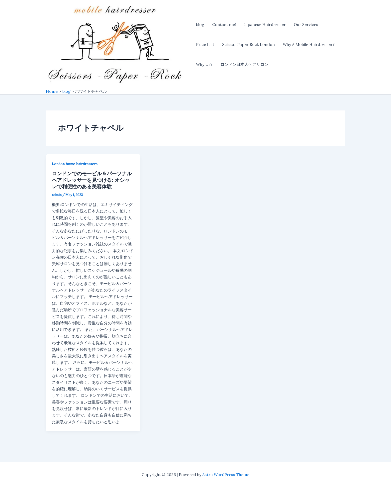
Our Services (306, 24)
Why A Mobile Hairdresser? (309, 44)
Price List (205, 44)
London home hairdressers (75, 164)
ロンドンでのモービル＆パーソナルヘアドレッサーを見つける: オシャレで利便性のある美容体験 (92, 180)
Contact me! (224, 24)
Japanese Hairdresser (265, 24)
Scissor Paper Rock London (248, 44)
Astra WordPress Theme (225, 474)
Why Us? (204, 64)
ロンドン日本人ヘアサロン (244, 64)
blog (200, 24)
